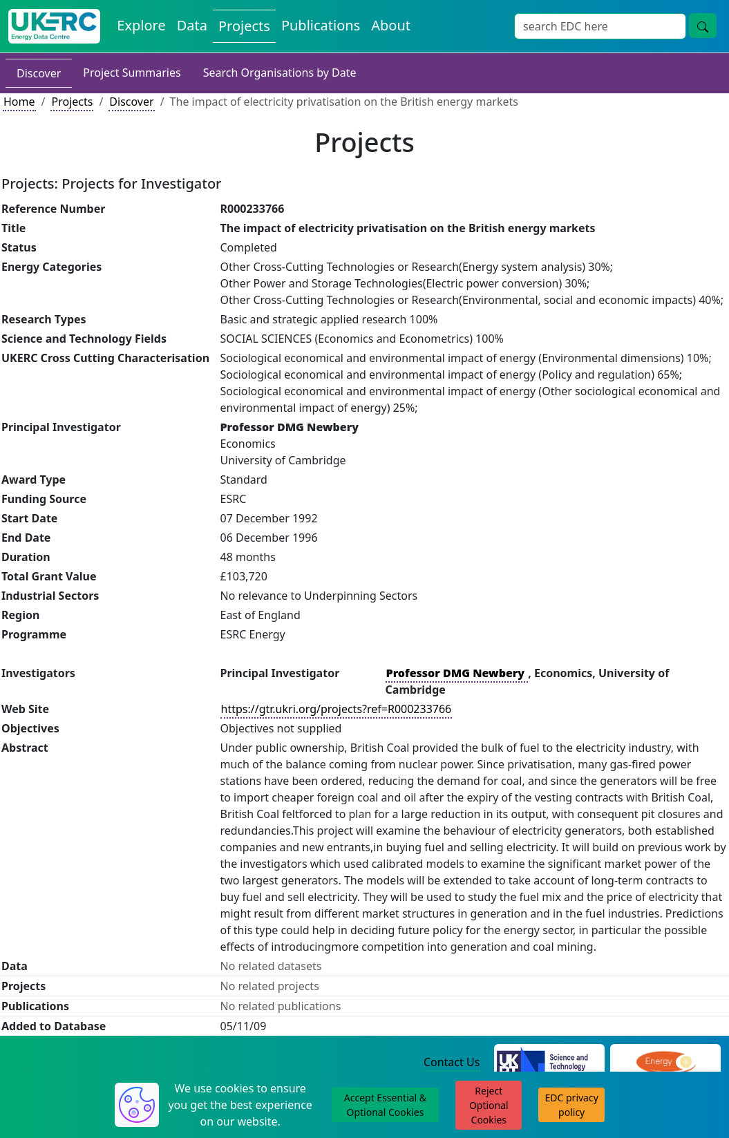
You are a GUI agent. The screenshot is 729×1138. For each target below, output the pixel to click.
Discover (39, 73)
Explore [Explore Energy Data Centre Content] (141, 25)
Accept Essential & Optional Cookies (385, 1105)
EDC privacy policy (571, 1105)
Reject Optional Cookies (489, 1105)
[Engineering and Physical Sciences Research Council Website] (665, 1063)
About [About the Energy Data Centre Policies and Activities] (390, 25)
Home (19, 101)
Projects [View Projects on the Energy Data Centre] (244, 26)
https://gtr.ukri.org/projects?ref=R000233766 (336, 709)
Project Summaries (131, 72)
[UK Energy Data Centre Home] (54, 26)
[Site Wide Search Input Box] (600, 26)
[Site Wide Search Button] (703, 25)
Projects (72, 101)
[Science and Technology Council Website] (549, 1063)
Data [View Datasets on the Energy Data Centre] (192, 25)
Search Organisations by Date (280, 72)
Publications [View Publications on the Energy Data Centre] (320, 25)
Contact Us (452, 1062)
